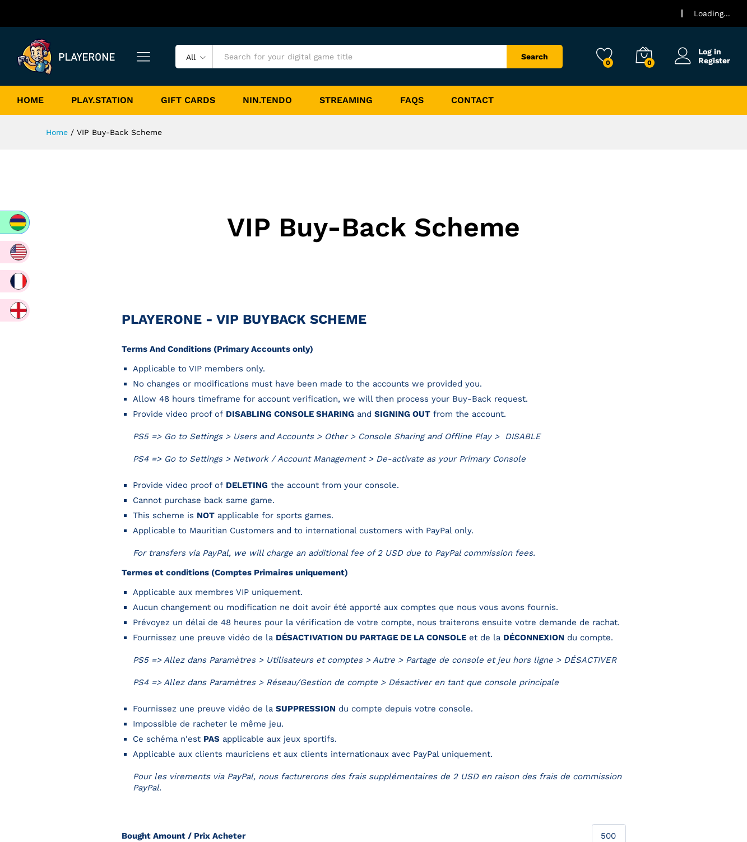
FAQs (412, 100)
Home (30, 100)
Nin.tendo (267, 100)
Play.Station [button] (102, 100)
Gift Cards (188, 100)
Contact (472, 100)
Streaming (346, 100)
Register (714, 60)
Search (534, 56)
